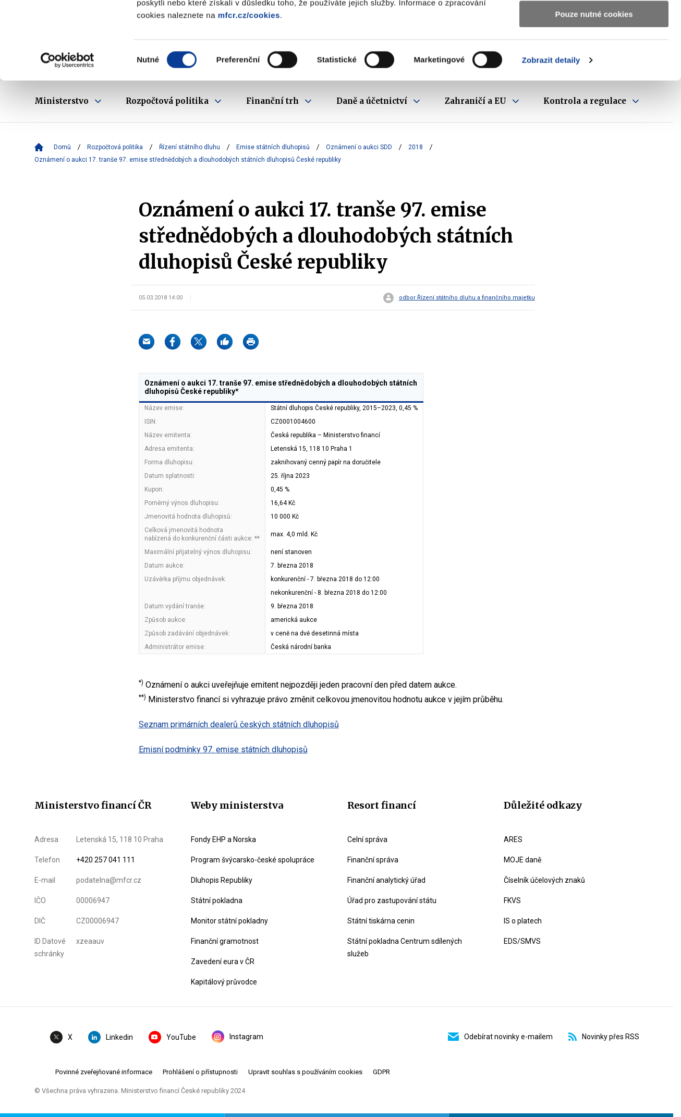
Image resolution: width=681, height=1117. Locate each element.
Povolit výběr (593, 56)
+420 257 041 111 (105, 860)
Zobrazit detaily (551, 132)
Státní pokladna (216, 900)
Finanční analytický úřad (386, 880)
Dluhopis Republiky (221, 880)
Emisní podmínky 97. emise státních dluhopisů (223, 749)
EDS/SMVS (522, 941)
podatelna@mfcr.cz (108, 880)
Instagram (237, 1036)
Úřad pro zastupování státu (391, 900)
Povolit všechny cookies (594, 25)
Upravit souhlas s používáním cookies (305, 1072)
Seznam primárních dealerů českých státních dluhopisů (239, 724)
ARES (513, 839)
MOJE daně (522, 860)
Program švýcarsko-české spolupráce (252, 860)
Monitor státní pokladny (229, 921)
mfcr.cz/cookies (249, 87)
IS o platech (523, 921)
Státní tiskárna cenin (381, 921)
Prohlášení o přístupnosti (200, 1072)
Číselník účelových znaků (544, 880)
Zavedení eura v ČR (222, 961)
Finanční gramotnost (225, 941)
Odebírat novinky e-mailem (500, 1036)
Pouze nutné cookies (594, 86)
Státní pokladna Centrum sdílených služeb (404, 947)
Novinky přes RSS (603, 1036)
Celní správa (367, 839)
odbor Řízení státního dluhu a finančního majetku (467, 298)
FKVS (512, 900)
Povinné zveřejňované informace (103, 1072)
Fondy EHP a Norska (223, 839)
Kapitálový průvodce (224, 982)
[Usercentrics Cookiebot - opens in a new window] (67, 133)
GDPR (381, 1072)
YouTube (172, 1037)
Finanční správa (372, 860)
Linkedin (110, 1037)
